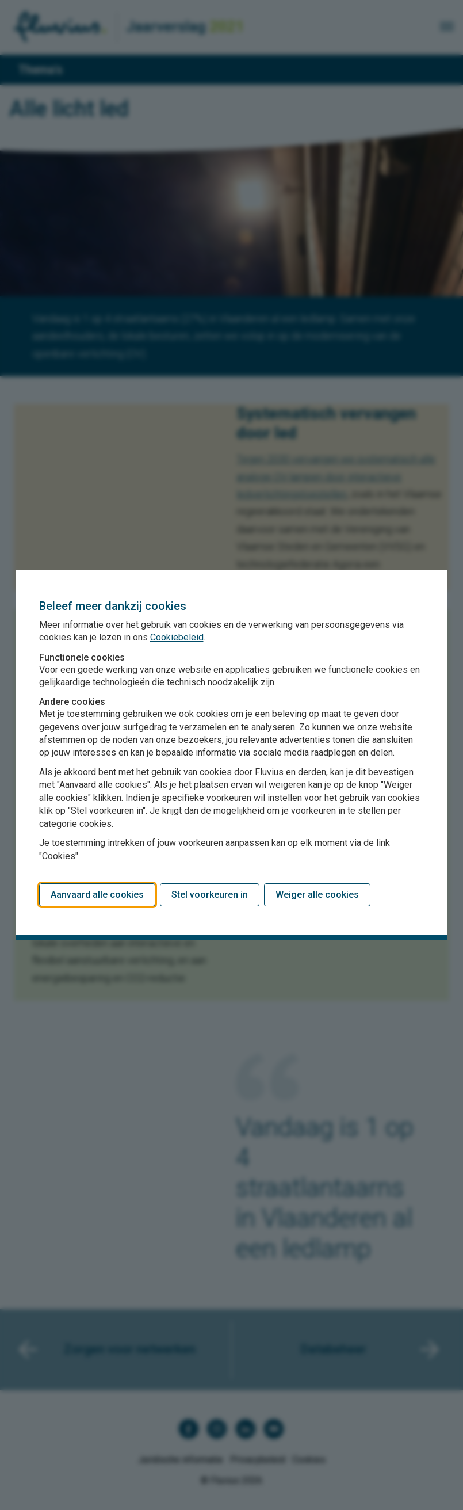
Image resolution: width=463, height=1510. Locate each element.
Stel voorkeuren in (209, 894)
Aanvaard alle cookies (97, 894)
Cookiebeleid (177, 637)
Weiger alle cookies (317, 894)
